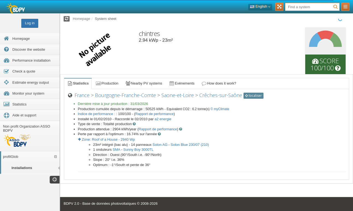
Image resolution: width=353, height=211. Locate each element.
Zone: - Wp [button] (106, 139)
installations (21, 168)
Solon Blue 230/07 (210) (190, 145)
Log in (29, 23)
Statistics (78, 83)
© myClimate (219, 109)
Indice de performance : (97, 114)
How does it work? (218, 83)
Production (106, 83)
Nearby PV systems (143, 83)
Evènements (182, 83)
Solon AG (160, 145)
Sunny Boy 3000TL (138, 149)
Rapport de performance (154, 114)
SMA (116, 149)
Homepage (81, 19)
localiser (253, 95)
